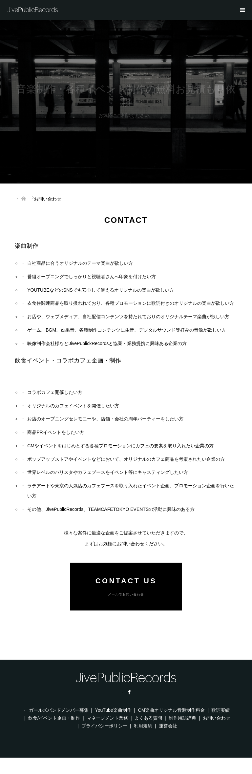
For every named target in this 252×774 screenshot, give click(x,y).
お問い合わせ (216, 718)
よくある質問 (148, 718)
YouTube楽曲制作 (113, 710)
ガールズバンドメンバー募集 (59, 710)
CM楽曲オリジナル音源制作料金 (171, 710)
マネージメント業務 (107, 718)
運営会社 (168, 725)
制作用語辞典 (182, 718)
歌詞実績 (220, 710)
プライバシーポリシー (104, 725)
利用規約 (143, 725)
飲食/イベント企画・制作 (54, 718)
